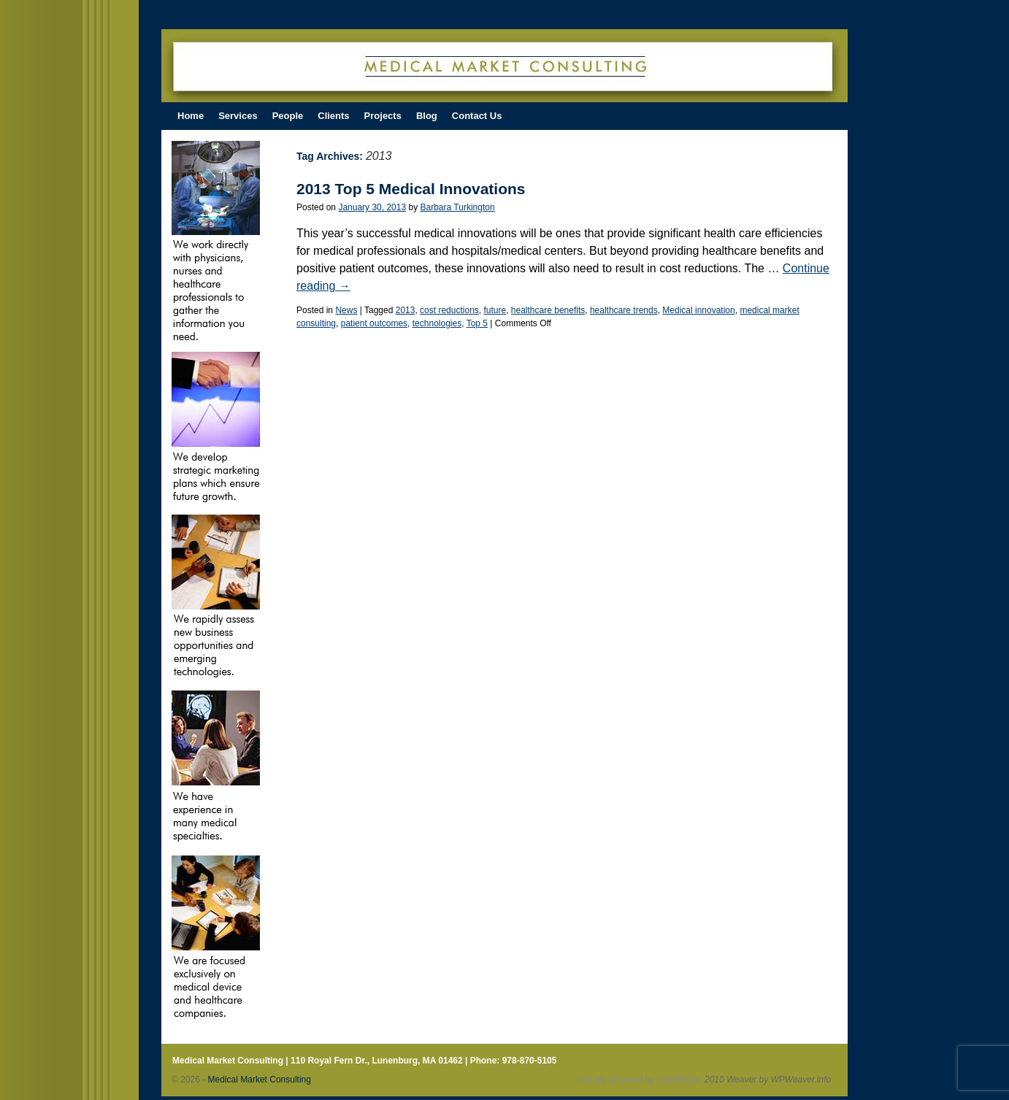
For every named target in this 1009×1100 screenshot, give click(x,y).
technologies (437, 323)
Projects (383, 115)
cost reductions (449, 310)
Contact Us (477, 115)
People (288, 115)
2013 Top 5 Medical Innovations (411, 188)
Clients (333, 115)
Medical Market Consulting (259, 1079)
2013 (405, 310)
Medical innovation (698, 310)
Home (190, 115)
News (346, 310)
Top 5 (477, 323)
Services (238, 115)
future (494, 310)
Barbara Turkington (458, 207)
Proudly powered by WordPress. (639, 1079)
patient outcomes (374, 323)
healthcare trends (624, 310)
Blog (426, 115)
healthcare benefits (548, 310)
